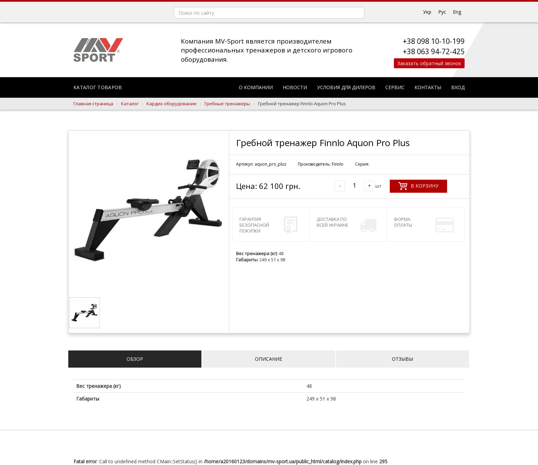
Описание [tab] (268, 359)
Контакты (427, 87)
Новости (295, 87)
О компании (256, 87)
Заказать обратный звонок (427, 63)
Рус (442, 12)
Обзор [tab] (135, 359)
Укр (427, 12)
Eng (457, 12)
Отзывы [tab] (402, 359)
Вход (458, 87)
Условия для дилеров (346, 87)
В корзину (418, 186)
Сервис (395, 87)
